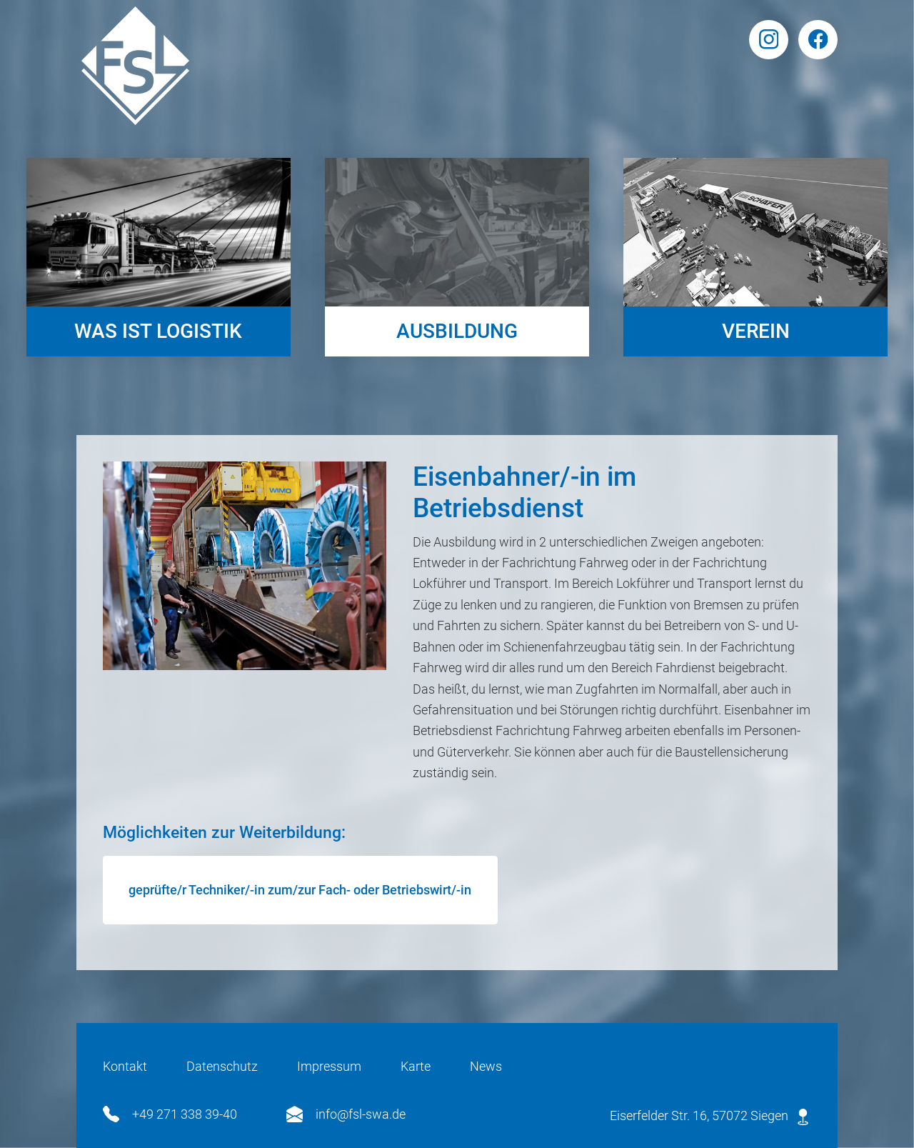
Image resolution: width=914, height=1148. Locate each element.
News (486, 1066)
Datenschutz (222, 1066)
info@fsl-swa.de (346, 1114)
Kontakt (125, 1066)
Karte (416, 1066)
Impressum (329, 1066)
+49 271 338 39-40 (170, 1114)
